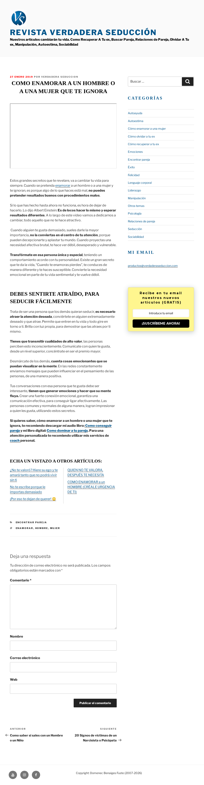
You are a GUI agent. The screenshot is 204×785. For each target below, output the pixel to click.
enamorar (62, 185)
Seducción (135, 229)
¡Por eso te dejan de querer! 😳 (33, 499)
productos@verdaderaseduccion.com (153, 265)
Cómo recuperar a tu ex (143, 144)
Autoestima (135, 121)
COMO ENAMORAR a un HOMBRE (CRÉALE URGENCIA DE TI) (91, 487)
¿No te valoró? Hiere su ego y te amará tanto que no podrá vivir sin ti (34, 475)
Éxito (131, 167)
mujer (55, 528)
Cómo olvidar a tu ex (141, 136)
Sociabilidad (136, 236)
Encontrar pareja (31, 522)
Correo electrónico (25, 658)
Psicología (135, 213)
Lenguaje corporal (140, 182)
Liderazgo (134, 190)
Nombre (16, 636)
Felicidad (133, 175)
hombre (41, 528)
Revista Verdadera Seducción (83, 32)
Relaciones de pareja (141, 221)
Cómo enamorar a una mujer (147, 128)
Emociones (135, 151)
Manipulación (137, 198)
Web (13, 680)
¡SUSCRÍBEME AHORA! (161, 323)
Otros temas (136, 206)
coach (15, 440)
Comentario (20, 580)
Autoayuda (135, 113)
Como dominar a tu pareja (67, 431)
